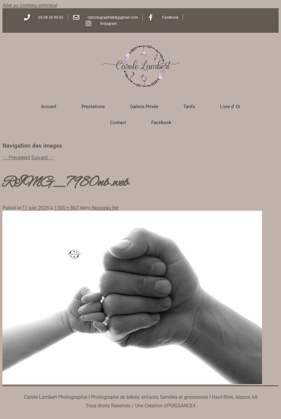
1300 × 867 (66, 208)
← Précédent (16, 157)
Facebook (161, 122)
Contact (118, 122)
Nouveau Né (105, 208)
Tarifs (189, 106)
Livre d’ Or (230, 106)
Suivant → (42, 157)
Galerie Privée (144, 106)
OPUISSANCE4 (180, 406)
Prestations (93, 106)
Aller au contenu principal (29, 5)
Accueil (48, 106)
